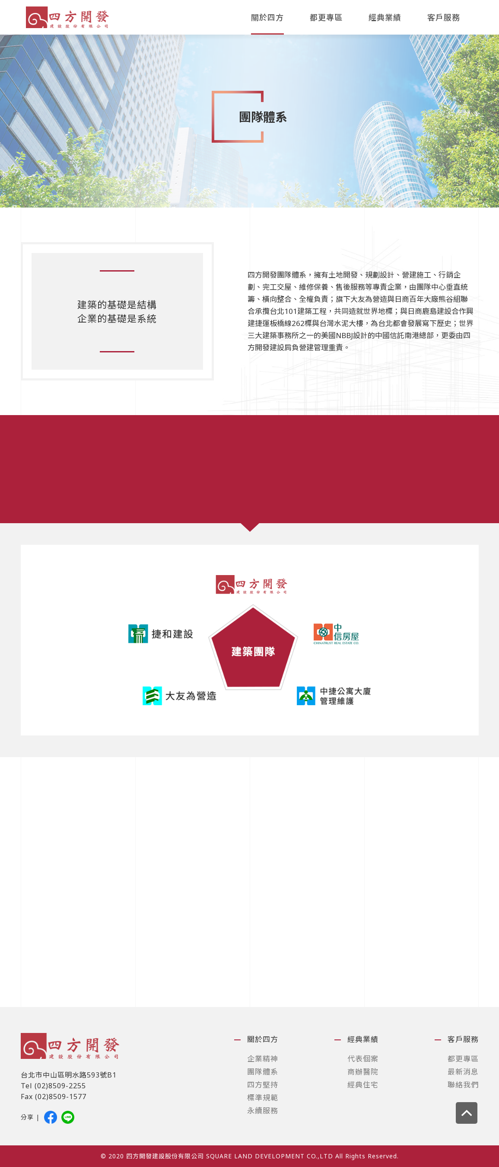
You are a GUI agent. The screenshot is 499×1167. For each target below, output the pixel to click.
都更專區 (326, 17)
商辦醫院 (362, 1072)
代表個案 (362, 1059)
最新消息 (463, 1072)
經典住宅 (362, 1085)
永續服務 (262, 1111)
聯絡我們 (463, 1085)
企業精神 (262, 1059)
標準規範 (262, 1098)
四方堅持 (262, 1085)
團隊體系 (262, 1072)
